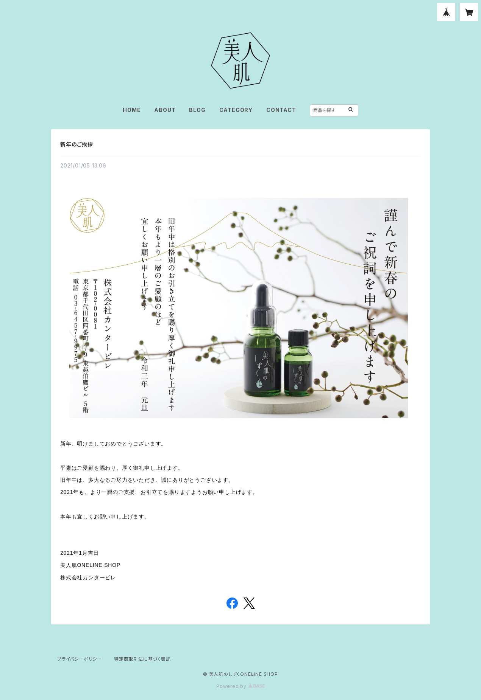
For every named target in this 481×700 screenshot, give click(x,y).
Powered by (240, 686)
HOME (132, 110)
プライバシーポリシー (79, 659)
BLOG (197, 110)
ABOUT (164, 110)
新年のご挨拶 (76, 144)
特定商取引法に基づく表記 (142, 659)
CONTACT (281, 110)
